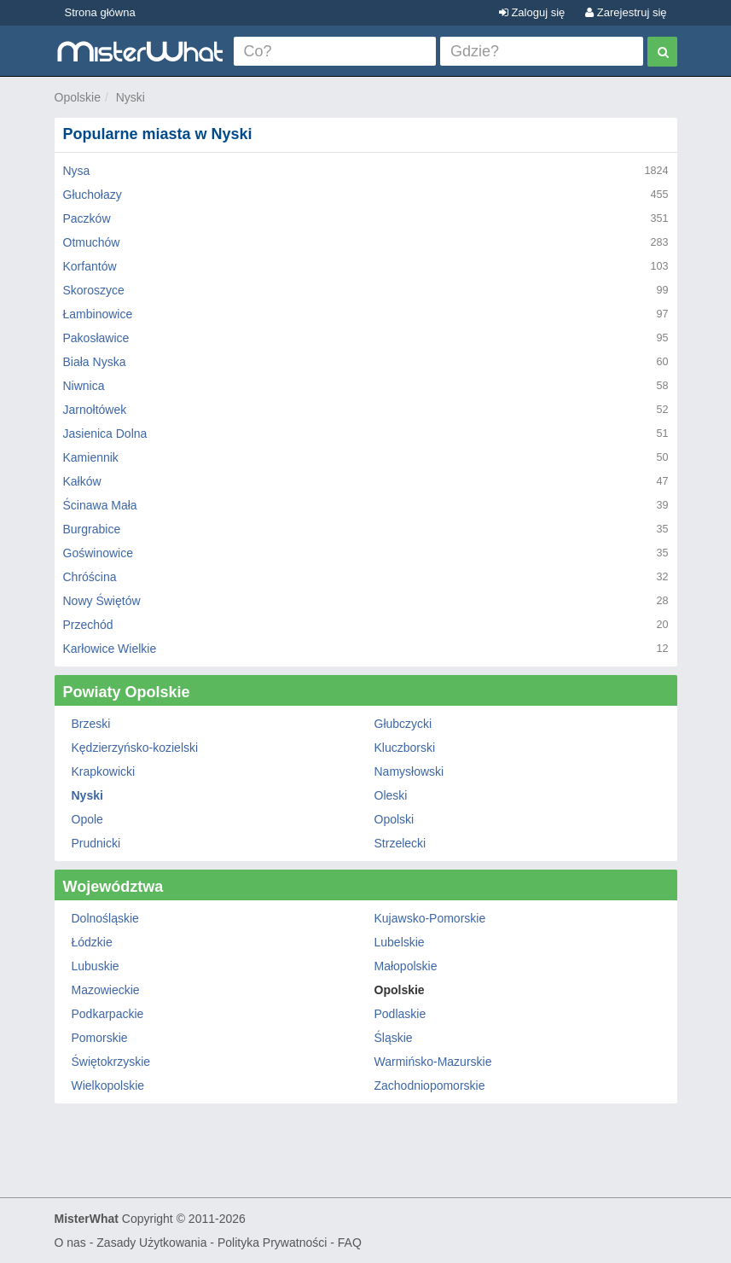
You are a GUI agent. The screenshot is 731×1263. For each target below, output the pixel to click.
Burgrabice (92, 529)
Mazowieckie (106, 990)
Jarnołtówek (95, 409)
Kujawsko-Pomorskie (430, 918)
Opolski (394, 819)
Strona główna (100, 12)
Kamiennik (91, 457)
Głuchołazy (92, 194)
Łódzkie (92, 942)
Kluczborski (405, 747)
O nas (70, 1242)
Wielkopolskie (108, 1085)
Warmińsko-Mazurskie (433, 1061)
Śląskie (393, 1038)
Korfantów (90, 266)
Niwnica (84, 386)
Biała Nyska (94, 362)
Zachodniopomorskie (429, 1085)
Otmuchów (91, 242)
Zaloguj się (532, 12)
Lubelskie (399, 942)
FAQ (350, 1242)
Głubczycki (403, 723)
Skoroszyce (94, 290)
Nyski (130, 97)
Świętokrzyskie (111, 1061)
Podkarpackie (108, 1014)
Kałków (82, 481)
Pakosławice (96, 338)
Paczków (87, 218)
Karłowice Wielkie (110, 648)
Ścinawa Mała (100, 505)
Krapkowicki (104, 771)
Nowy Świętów (102, 601)
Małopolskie (406, 966)
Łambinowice (98, 314)
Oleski (391, 795)
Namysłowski (409, 771)
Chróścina (90, 577)
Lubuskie (95, 966)
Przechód (88, 625)
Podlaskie (400, 1014)
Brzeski (91, 723)
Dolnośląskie (105, 918)
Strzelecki (400, 843)
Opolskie (78, 97)
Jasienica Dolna (105, 433)
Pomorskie (100, 1038)
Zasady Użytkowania (151, 1242)
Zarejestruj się (625, 12)
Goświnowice (98, 553)
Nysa (76, 171)
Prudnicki (96, 843)
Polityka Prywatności (272, 1242)
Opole (87, 819)
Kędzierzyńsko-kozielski (135, 747)
